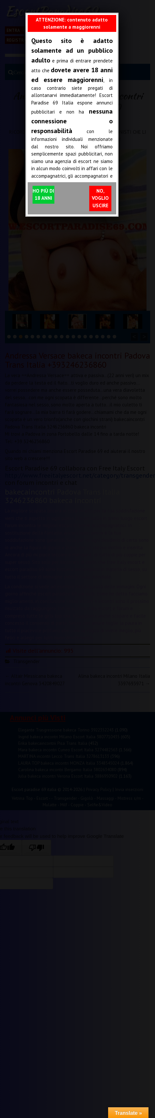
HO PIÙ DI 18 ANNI (43, 194)
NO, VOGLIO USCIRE (100, 198)
